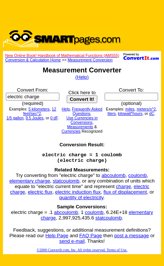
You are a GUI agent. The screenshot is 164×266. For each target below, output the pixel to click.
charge (123, 188)
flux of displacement (125, 194)
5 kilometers (38, 109)
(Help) (81, 77)
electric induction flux (78, 194)
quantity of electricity (81, 199)
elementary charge (29, 183)
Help (66, 109)
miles (130, 109)
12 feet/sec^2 (39, 111)
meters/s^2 (146, 109)
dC (151, 113)
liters (112, 113)
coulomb (137, 177)
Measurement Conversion (89, 60)
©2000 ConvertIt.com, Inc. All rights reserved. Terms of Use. (82, 252)
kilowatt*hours (130, 113)
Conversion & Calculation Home (33, 60)
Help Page (56, 238)
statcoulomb (66, 183)
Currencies (71, 131)
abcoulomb (113, 177)
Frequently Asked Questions (87, 111)
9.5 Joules (35, 118)
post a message (131, 238)
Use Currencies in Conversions (82, 120)
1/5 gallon (14, 118)
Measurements (80, 127)
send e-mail (72, 243)
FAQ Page (90, 238)
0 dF (53, 118)
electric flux (40, 194)
